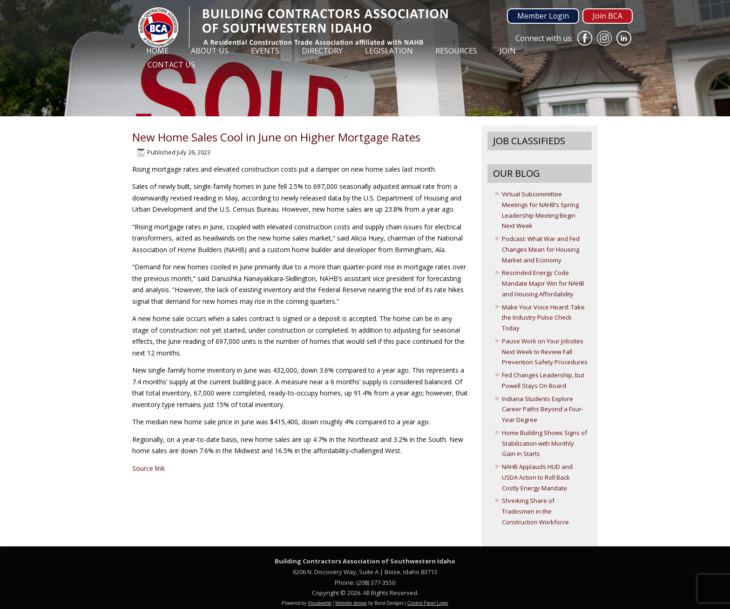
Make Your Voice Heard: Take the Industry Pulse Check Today (543, 318)
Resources (456, 51)
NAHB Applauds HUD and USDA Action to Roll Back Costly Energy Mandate (537, 477)
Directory (322, 51)
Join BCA (607, 16)
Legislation (389, 51)
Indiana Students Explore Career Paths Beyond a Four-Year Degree (542, 409)
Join (508, 51)
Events (265, 51)
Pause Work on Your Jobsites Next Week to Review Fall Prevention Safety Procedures (545, 352)
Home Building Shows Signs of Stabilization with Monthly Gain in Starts (544, 443)
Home (157, 51)
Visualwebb (319, 603)
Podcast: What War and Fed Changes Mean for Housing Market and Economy (541, 249)
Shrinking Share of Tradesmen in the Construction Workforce (535, 511)
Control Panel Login (427, 603)
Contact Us (171, 65)
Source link (148, 468)
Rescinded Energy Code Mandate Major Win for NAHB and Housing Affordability (543, 283)
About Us (210, 51)
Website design (351, 603)
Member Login (543, 16)
